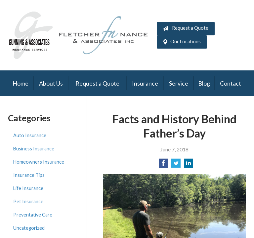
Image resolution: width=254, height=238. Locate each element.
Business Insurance (33, 148)
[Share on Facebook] (163, 165)
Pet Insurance (28, 201)
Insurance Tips (29, 175)
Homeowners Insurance (38, 162)
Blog (204, 83)
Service (178, 83)
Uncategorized (29, 228)
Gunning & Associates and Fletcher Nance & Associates (82, 35)
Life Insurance (28, 188)
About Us (51, 83)
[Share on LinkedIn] (188, 165)
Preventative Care (32, 215)
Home (20, 83)
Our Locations (180, 42)
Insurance (145, 83)
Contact (230, 83)
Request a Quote (184, 28)
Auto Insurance (29, 135)
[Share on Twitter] (176, 165)
